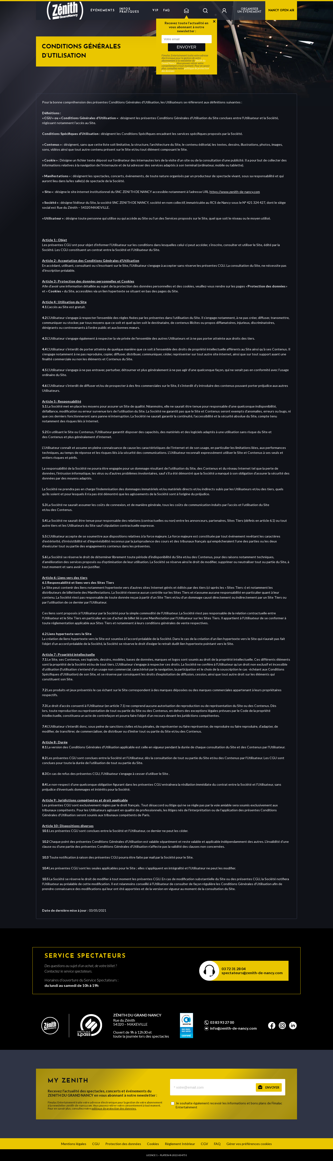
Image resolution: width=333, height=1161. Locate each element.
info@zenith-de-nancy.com (233, 1028)
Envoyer (186, 47)
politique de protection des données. (113, 1108)
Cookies (153, 1144)
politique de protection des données (185, 69)
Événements (103, 10)
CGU (95, 1144)
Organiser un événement (249, 10)
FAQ (166, 10)
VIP (155, 10)
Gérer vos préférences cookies (249, 1144)
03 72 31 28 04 (234, 969)
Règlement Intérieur (180, 1144)
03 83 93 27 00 (222, 1022)
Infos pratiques (129, 10)
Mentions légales (73, 1144)
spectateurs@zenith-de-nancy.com (252, 973)
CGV (204, 1144)
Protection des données (123, 1144)
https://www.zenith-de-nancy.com (235, 192)
